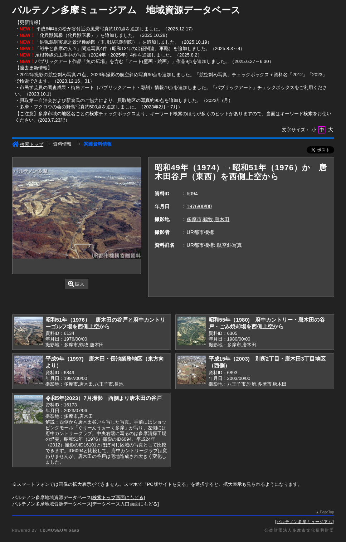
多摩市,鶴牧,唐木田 (208, 219)
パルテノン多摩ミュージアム (304, 521)
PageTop (327, 512)
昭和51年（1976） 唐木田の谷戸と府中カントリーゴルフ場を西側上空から (105, 323)
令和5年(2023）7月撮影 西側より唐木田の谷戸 (103, 398)
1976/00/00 (199, 206)
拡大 (76, 284)
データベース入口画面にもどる (124, 504)
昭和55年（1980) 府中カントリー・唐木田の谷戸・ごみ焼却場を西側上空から (267, 323)
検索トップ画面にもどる (117, 497)
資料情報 (62, 144)
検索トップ (27, 144)
